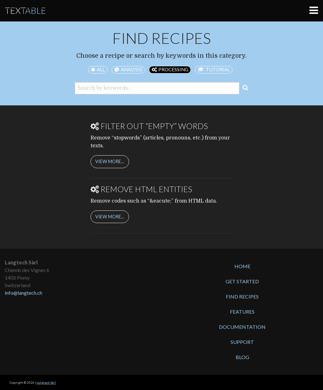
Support (242, 342)
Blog (242, 357)
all (101, 69)
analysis (131, 69)
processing (173, 69)
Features (242, 312)
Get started (242, 281)
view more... (109, 161)
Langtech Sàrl (46, 382)
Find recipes (242, 296)
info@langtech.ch (23, 293)
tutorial (218, 69)
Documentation (242, 327)
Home (242, 266)
